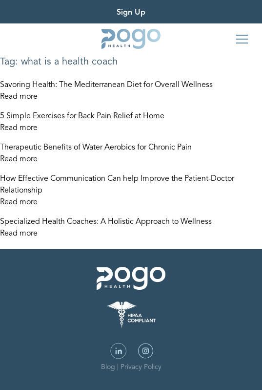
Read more (19, 97)
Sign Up (131, 13)
